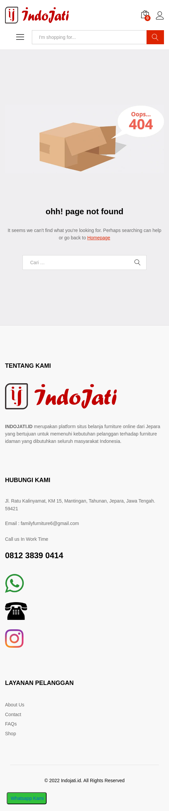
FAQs (11, 724)
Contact (13, 714)
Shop (10, 733)
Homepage (98, 237)
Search (155, 37)
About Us (14, 704)
